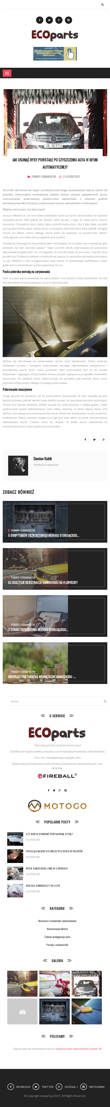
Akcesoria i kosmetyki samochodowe (57, 921)
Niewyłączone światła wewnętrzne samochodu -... (42, 676)
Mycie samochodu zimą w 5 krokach (47, 868)
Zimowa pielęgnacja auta (57, 937)
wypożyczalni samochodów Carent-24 (79, 1048)
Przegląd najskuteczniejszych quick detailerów (54, 851)
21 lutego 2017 (33, 874)
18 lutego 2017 (33, 856)
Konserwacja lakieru (57, 929)
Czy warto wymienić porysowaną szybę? (49, 834)
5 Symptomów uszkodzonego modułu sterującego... (43, 535)
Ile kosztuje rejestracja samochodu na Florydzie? (43, 582)
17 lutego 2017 (33, 839)
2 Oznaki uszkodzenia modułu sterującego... (38, 629)
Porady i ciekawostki (44, 176)
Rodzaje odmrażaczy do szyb (43, 885)
